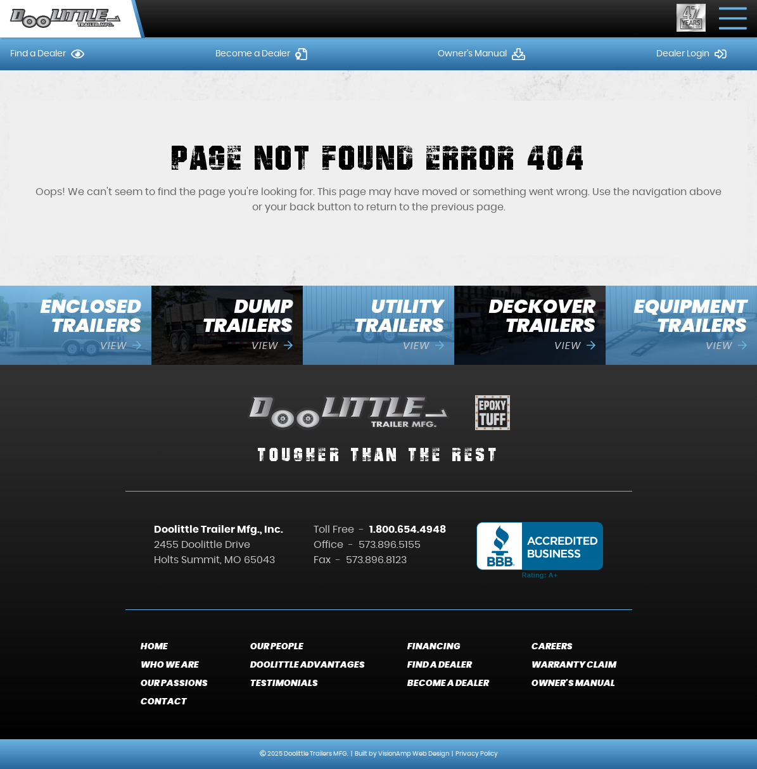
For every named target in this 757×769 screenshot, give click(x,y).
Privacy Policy (476, 754)
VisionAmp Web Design (413, 754)
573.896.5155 (390, 545)
